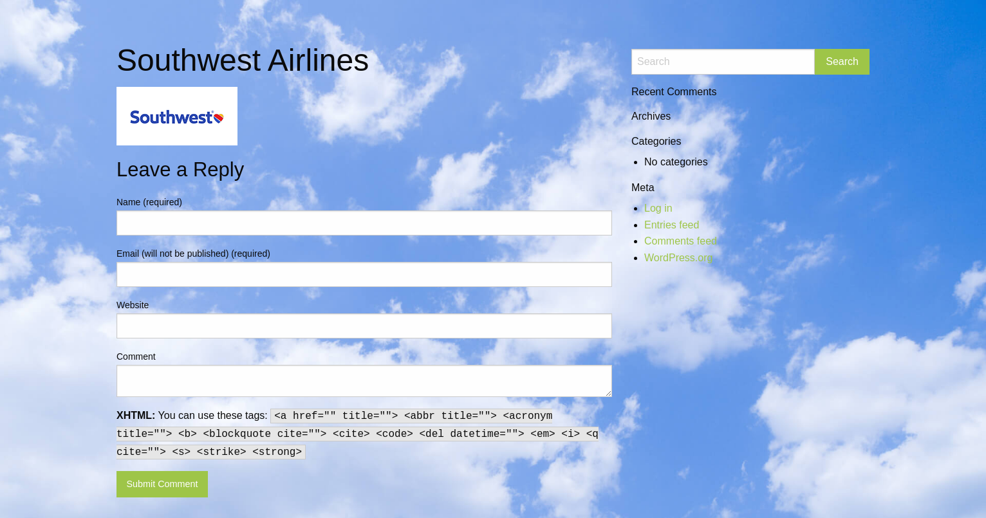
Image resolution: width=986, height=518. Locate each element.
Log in (658, 208)
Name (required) (149, 202)
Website (132, 305)
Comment (136, 356)
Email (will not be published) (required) (193, 253)
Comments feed (680, 241)
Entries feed (671, 224)
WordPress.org (678, 257)
